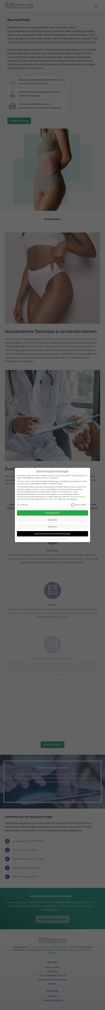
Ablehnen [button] (52, 525)
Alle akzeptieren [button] (52, 511)
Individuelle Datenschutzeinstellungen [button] (52, 532)
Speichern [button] (52, 518)
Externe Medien (79, 503)
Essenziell (22, 503)
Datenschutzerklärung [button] (53, 537)
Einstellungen (52, 497)
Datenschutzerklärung (76, 495)
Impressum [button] (64, 537)
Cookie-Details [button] (41, 537)
